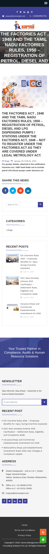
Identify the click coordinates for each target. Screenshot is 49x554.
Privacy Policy (24, 535)
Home (24, 525)
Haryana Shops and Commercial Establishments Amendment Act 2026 (30, 309)
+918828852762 (40, 16)
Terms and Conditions (24, 530)
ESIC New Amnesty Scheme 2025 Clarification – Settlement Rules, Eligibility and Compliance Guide (29, 286)
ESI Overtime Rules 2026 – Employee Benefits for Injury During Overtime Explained (29, 261)
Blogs (6, 161)
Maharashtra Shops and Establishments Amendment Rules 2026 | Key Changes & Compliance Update (23, 451)
